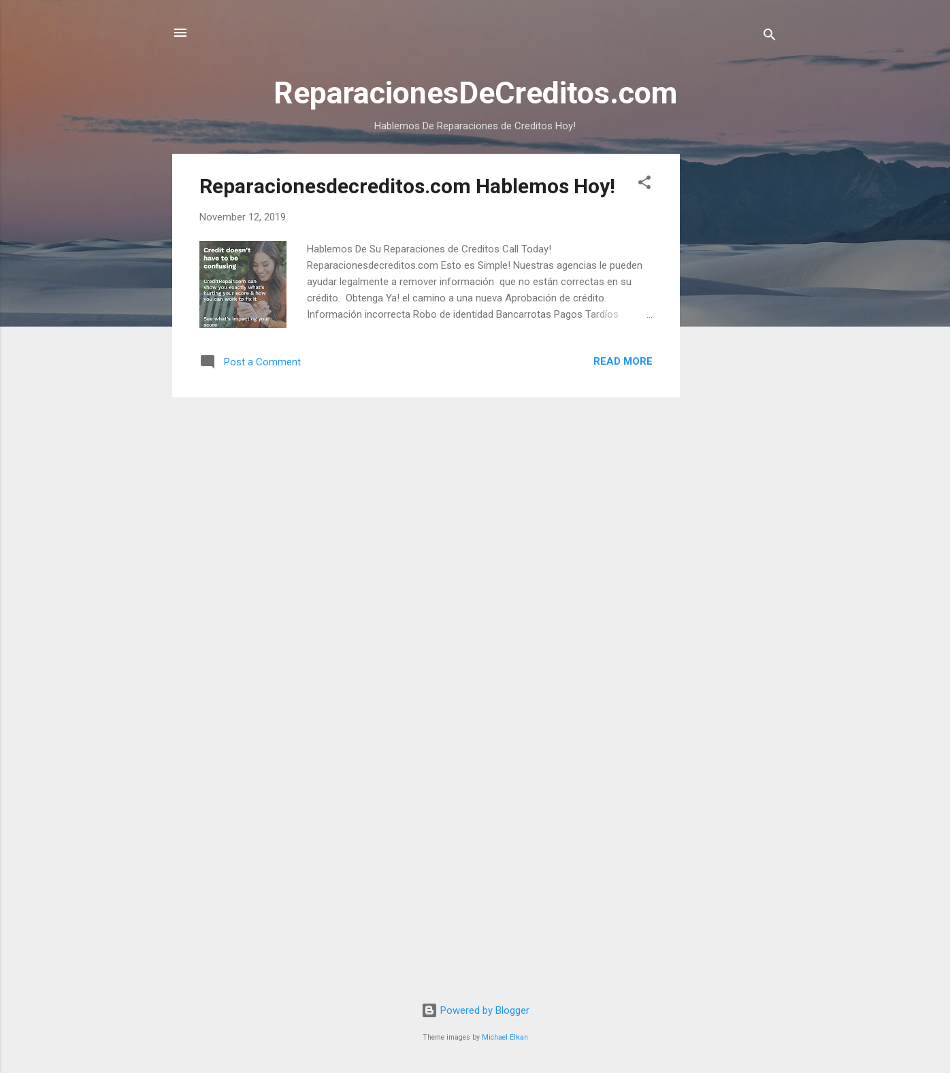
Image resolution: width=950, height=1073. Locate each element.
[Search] (769, 37)
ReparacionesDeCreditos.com (475, 93)
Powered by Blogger (475, 1010)
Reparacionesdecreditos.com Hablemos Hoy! (407, 186)
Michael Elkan (505, 1037)
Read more (623, 361)
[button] (644, 184)
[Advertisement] (734, 358)
